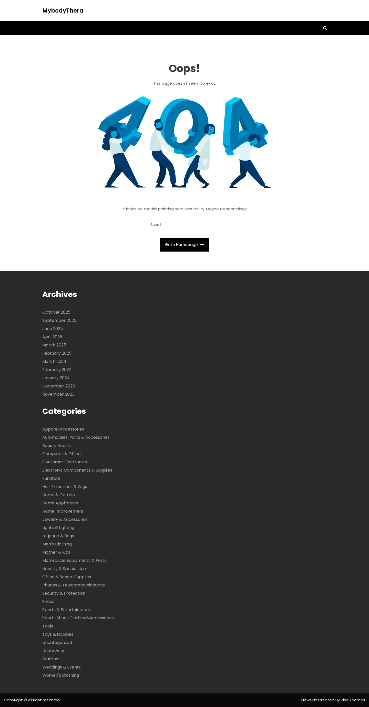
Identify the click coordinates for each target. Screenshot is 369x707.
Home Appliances (60, 503)
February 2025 (56, 353)
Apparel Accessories (63, 429)
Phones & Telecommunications (73, 585)
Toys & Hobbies (57, 634)
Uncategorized (57, 642)
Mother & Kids (56, 552)
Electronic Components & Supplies (77, 470)
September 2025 (59, 320)
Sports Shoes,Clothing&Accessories (78, 618)
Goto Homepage (184, 244)
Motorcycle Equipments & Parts (74, 560)
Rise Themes (353, 700)
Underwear (53, 651)
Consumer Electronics (64, 462)
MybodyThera (63, 11)
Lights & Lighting (58, 528)
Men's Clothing (57, 544)
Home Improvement (63, 511)
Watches (51, 659)
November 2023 (58, 394)
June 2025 (52, 329)
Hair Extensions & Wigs (64, 487)
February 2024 (57, 370)
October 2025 (56, 312)
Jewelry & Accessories (65, 519)
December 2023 (58, 386)
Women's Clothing (60, 675)
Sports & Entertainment (66, 610)
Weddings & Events (61, 667)
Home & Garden (58, 495)
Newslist (309, 700)
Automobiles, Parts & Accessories (76, 437)
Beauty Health (56, 446)
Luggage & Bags (58, 536)
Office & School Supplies (66, 577)
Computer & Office (61, 454)
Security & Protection (63, 593)
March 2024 (54, 361)
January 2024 (56, 378)
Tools (47, 626)
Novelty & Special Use (64, 569)
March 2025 (54, 345)
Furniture (51, 478)
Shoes (48, 601)
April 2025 (52, 337)
